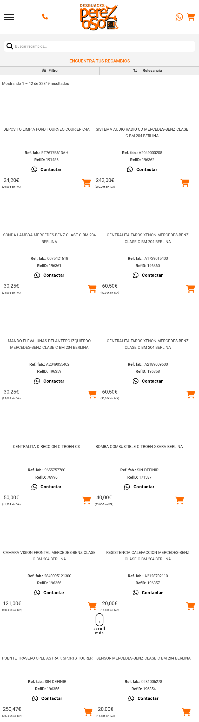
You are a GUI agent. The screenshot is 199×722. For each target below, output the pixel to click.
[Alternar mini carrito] (191, 17)
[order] (152, 71)
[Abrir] (9, 17)
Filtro (49, 70)
